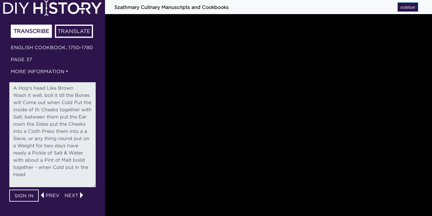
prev (52, 195)
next (71, 195)
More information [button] (37, 71)
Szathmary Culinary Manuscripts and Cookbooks (171, 7)
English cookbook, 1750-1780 (52, 47)
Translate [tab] (74, 31)
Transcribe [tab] (31, 31)
